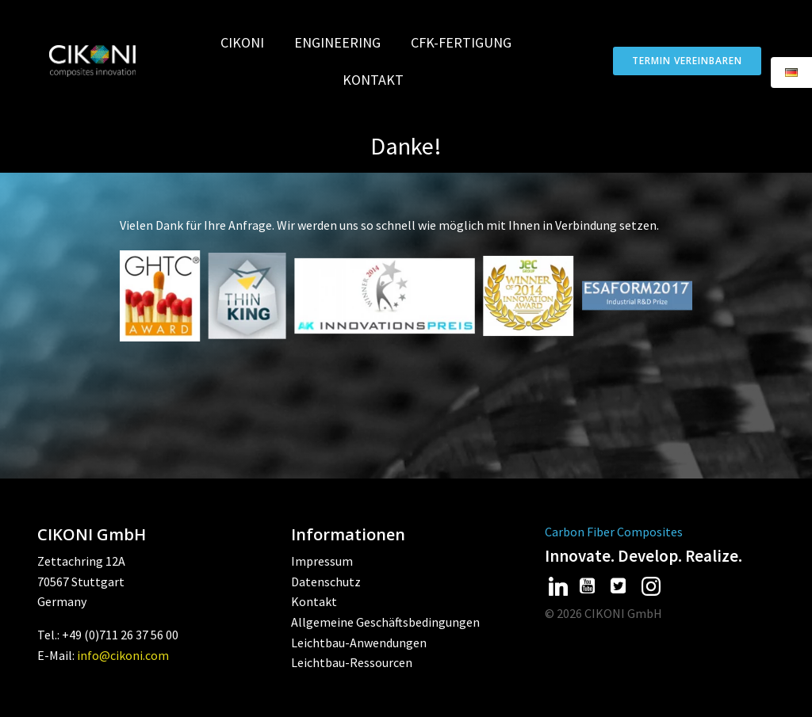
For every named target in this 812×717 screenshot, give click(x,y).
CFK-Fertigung (468, 42)
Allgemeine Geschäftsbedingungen (385, 622)
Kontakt (373, 80)
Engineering (344, 42)
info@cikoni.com (123, 655)
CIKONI (249, 42)
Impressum (322, 561)
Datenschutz (326, 581)
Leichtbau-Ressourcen (351, 662)
